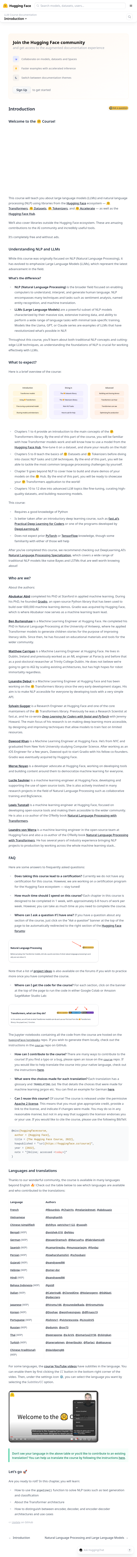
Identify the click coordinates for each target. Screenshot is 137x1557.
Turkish (14, 1342)
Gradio (42, 601)
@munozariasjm (77, 1247)
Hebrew (15, 1270)
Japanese (15, 1304)
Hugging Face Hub (22, 214)
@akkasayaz (103, 1342)
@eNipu (69, 1232)
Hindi (13, 1277)
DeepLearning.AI (27, 529)
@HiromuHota (94, 1304)
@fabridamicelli (95, 1239)
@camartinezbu (55, 1247)
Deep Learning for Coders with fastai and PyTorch (75, 716)
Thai (13, 1335)
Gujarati (15, 1262)
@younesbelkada (73, 1304)
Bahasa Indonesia (21, 1285)
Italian (14, 1292)
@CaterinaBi (53, 1292)
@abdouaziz (104, 1209)
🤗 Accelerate (85, 208)
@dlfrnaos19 (90, 1312)
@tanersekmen (54, 1342)
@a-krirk (69, 1335)
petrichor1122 (66, 1224)
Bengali (15, 1232)
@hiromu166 (53, 1304)
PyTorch (51, 536)
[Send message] (130, 1550)
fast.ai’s (113, 518)
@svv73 (63, 1327)
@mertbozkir (74, 1342)
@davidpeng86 (54, 1350)
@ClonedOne (70, 1292)
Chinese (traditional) (22, 1350)
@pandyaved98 (55, 1262)
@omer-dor (52, 1270)
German (15, 1239)
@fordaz (93, 1247)
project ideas (43, 971)
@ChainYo (67, 1209)
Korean (14, 1312)
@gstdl (49, 1285)
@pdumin (51, 1327)
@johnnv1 (51, 1320)
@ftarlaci (89, 1342)
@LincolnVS (87, 1320)
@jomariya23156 (85, 1335)
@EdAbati (105, 1292)
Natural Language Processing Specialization (40, 555)
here (40, 1070)
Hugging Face (76, 203)
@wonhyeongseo (69, 1312)
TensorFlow (70, 536)
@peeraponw (53, 1335)
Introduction (19, 1538)
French (14, 1209)
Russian (15, 1327)
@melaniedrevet (85, 1209)
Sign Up (21, 90)
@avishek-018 (54, 1232)
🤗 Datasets (38, 208)
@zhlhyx (50, 1224)
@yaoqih (81, 1224)
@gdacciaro (52, 1297)
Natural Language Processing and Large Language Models (86, 1538)
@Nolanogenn (89, 1292)
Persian (14, 1255)
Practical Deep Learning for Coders (39, 524)
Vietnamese (17, 1217)
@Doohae (51, 1312)
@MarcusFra (76, 1239)
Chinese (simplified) (22, 1224)
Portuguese (17, 1320)
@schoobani (77, 1255)
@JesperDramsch (56, 1239)
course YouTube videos (60, 1366)
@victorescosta (68, 1320)
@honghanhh (53, 1217)
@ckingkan (104, 1335)
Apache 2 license (26, 1104)
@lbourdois (52, 1209)
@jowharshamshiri (57, 1255)
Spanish (15, 1247)
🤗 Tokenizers (58, 208)
